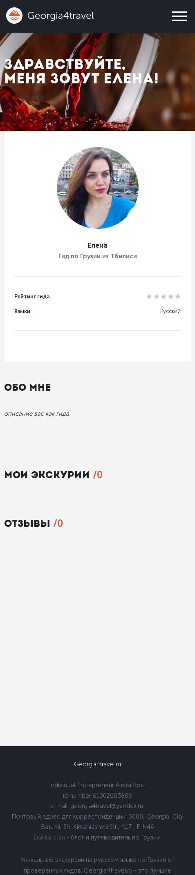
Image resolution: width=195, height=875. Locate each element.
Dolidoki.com (49, 838)
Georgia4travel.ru (97, 764)
